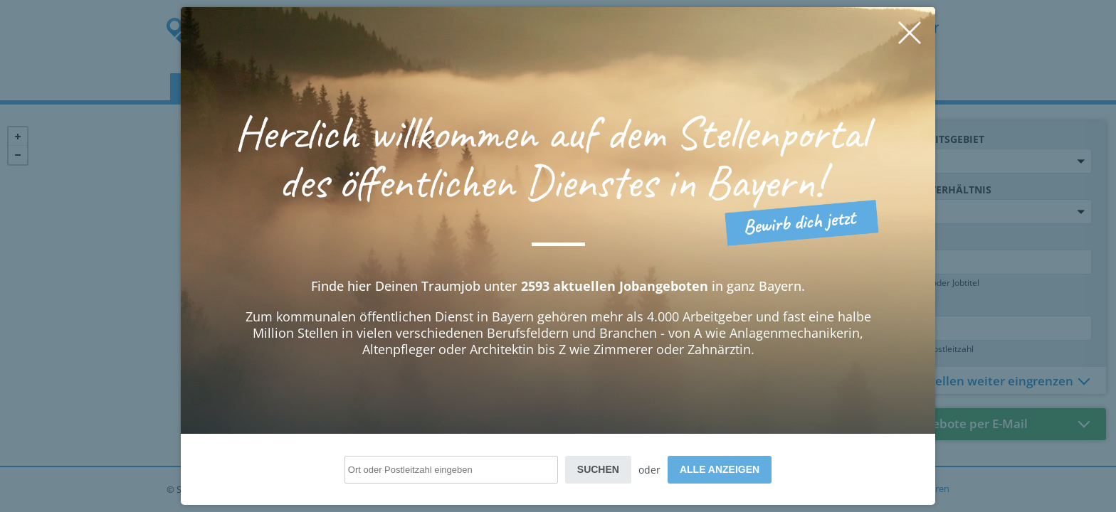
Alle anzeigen (719, 469)
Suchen (598, 469)
